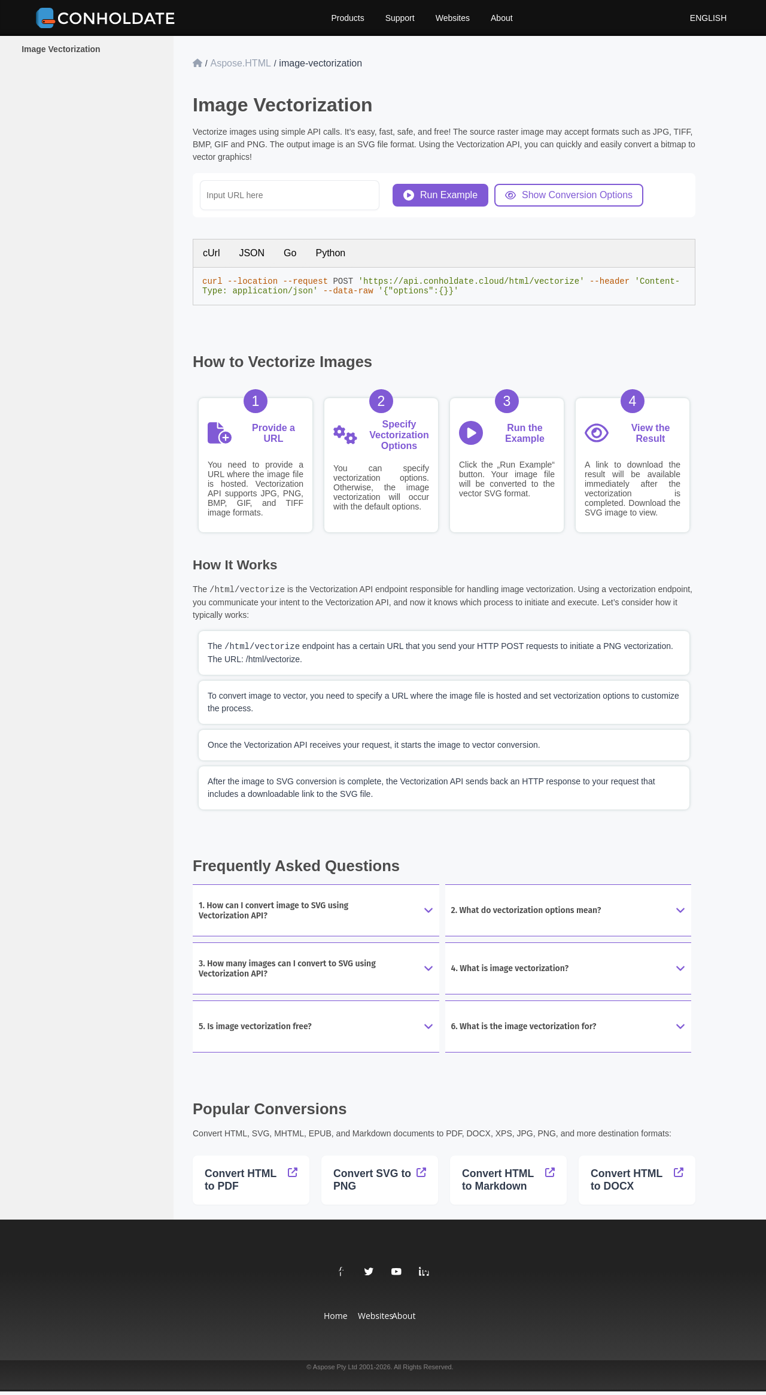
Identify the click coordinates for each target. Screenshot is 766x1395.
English (702, 18)
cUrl (211, 253)
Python (330, 253)
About (502, 18)
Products (347, 18)
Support (400, 18)
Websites (453, 18)
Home (332, 1319)
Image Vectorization (61, 49)
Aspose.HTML (240, 63)
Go (290, 253)
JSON (252, 253)
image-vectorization (320, 63)
